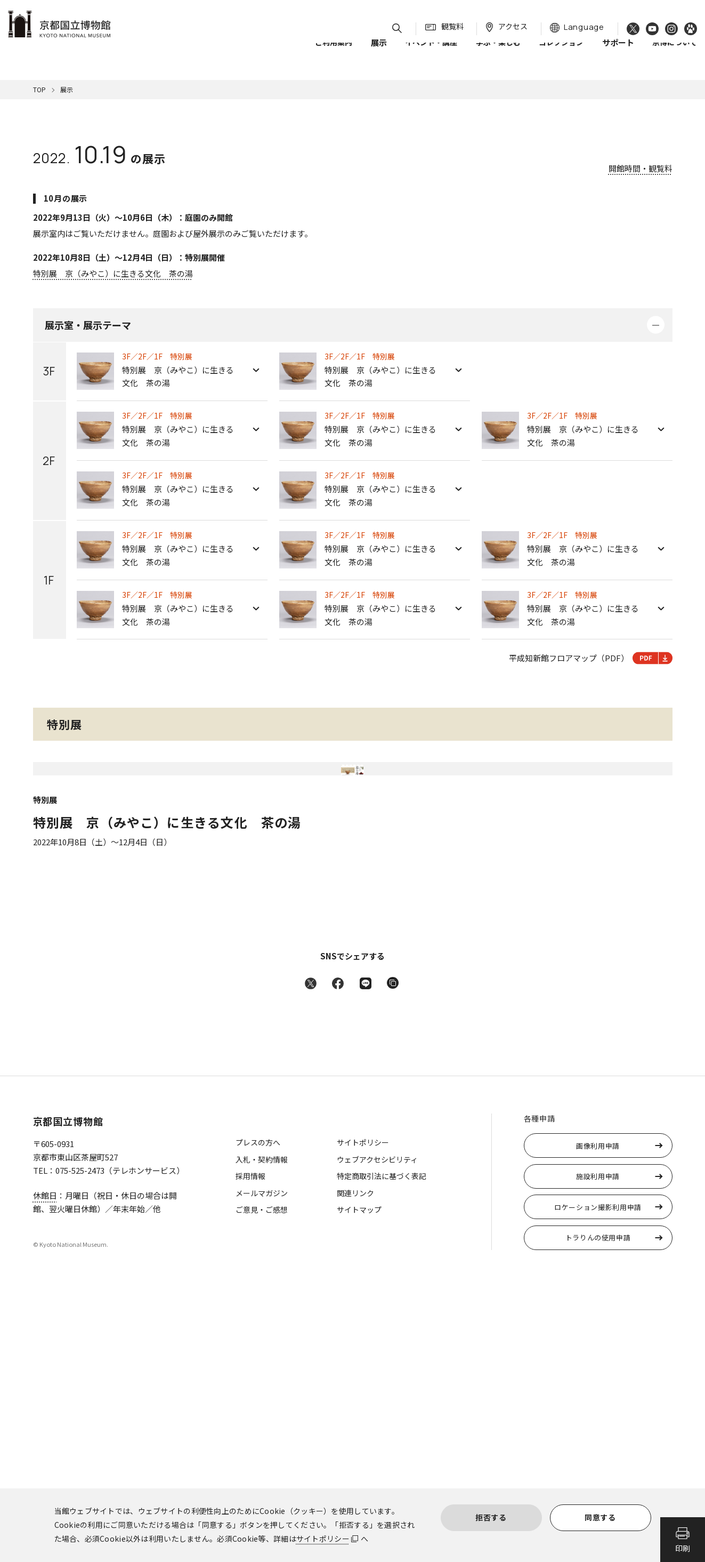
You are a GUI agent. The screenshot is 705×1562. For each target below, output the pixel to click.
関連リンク (355, 1467)
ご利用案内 (333, 52)
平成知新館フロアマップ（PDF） (590, 658)
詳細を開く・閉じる (656, 325)
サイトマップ (359, 1484)
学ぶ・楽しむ (498, 52)
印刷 (682, 1548)
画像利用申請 (598, 1420)
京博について (674, 52)
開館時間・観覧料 (640, 168)
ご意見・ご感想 (262, 1484)
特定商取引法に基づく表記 (381, 1450)
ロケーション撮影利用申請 (598, 1482)
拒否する (491, 1517)
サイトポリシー (323, 1538)
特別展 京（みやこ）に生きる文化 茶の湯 (113, 273)
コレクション (561, 52)
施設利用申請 (598, 1451)
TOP (39, 89)
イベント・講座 (431, 52)
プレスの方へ (258, 1417)
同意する (600, 1517)
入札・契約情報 (262, 1434)
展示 (66, 89)
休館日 (45, 1470)
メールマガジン (262, 1467)
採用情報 (250, 1450)
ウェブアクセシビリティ (377, 1434)
